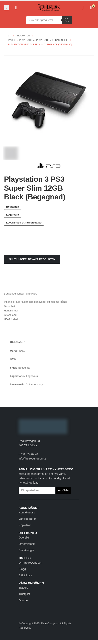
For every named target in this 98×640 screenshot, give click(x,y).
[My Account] (16, 7)
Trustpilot (24, 594)
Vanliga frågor (27, 518)
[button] (6, 7)
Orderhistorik (27, 543)
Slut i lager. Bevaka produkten (32, 259)
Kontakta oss (27, 512)
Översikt (24, 537)
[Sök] (67, 20)
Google (23, 600)
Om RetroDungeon (30, 562)
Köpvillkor (25, 525)
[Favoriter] (82, 7)
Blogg (22, 569)
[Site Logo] (49, 8)
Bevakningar (26, 550)
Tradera (23, 587)
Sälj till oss (25, 575)
